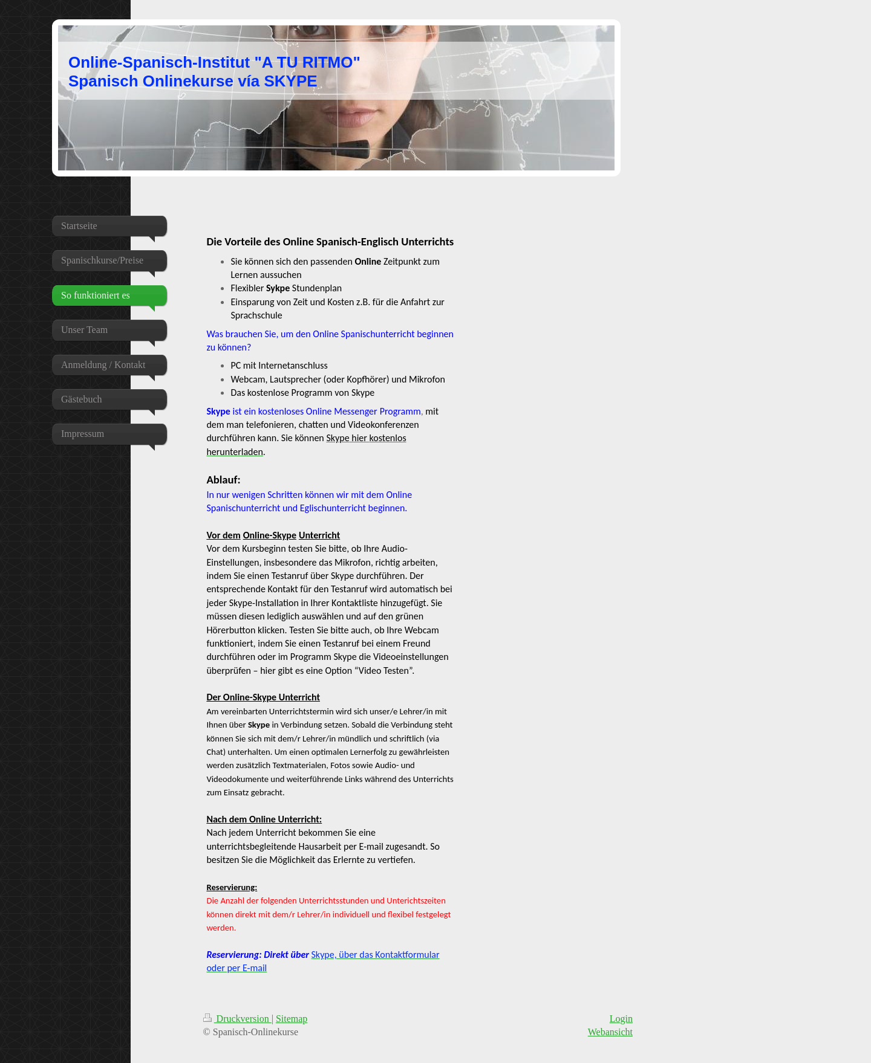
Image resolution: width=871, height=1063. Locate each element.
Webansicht (610, 1032)
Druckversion (237, 1018)
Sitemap (291, 1018)
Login (621, 1018)
